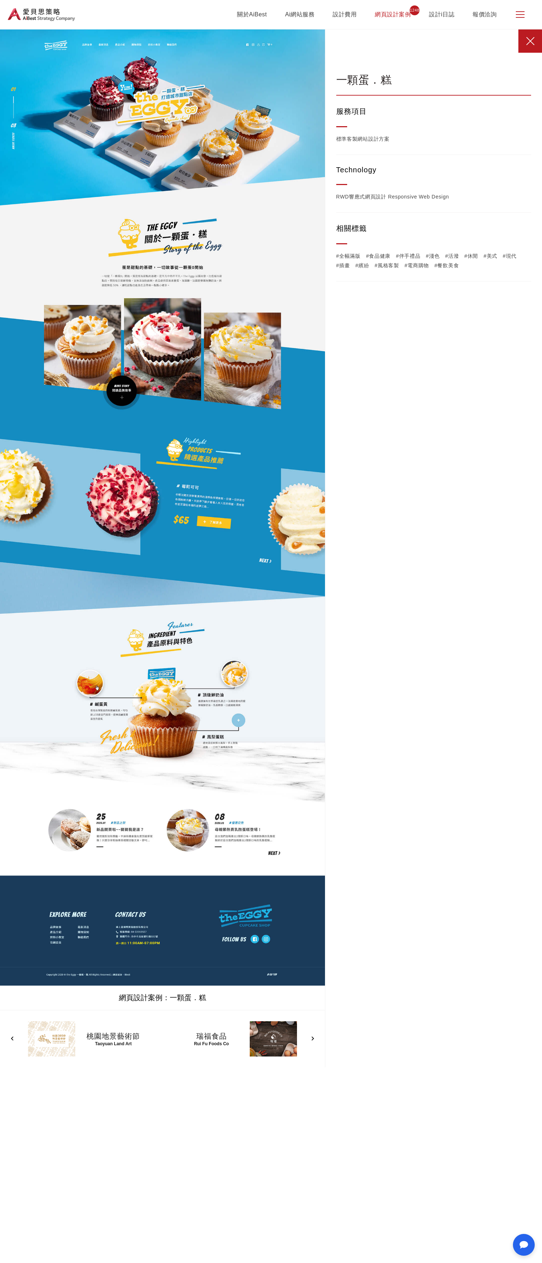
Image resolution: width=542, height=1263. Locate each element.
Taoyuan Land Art (113, 1043)
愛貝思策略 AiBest (41, 14)
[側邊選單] (520, 14)
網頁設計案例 (393, 14)
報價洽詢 (485, 14)
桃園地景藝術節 (113, 1036)
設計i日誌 (441, 14)
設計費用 (345, 14)
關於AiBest (252, 14)
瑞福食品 (211, 1036)
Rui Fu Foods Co (211, 1043)
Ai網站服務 (299, 14)
